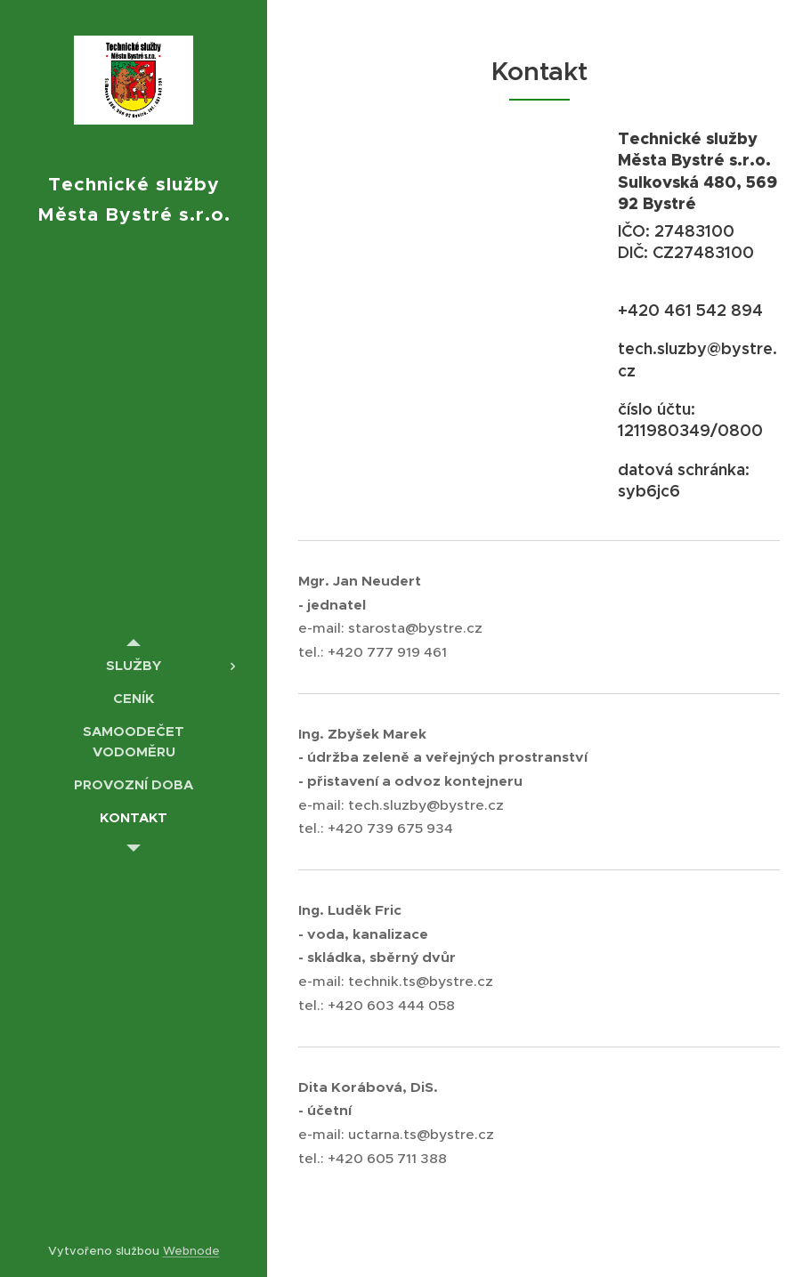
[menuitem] (133, 665)
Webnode (191, 1250)
